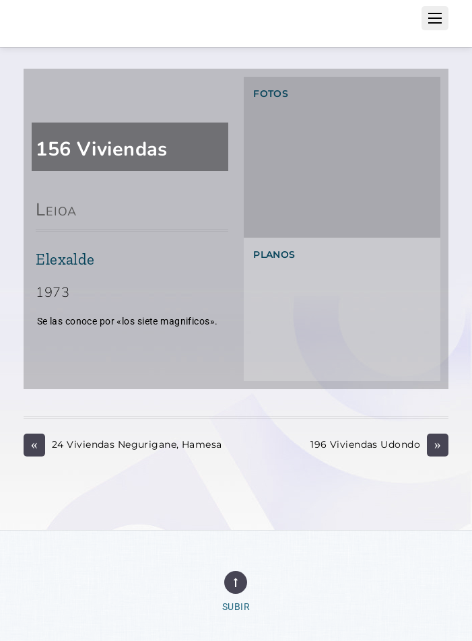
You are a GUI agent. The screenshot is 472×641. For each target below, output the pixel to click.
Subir (236, 607)
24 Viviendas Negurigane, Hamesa (123, 444)
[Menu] (435, 18)
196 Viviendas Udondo (379, 444)
